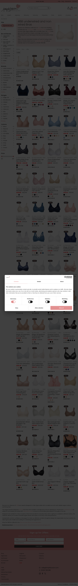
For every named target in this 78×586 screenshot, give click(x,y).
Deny (16, 308)
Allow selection (39, 308)
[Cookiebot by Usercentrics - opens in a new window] (65, 277)
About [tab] (62, 281)
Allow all (61, 308)
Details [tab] (39, 281)
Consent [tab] (16, 281)
